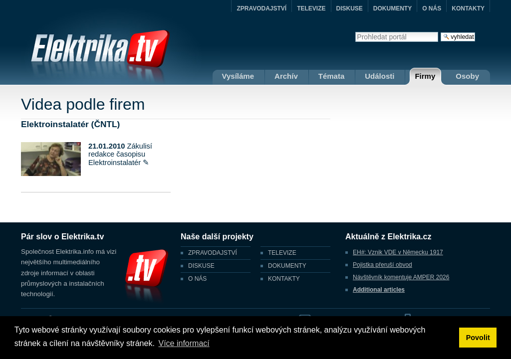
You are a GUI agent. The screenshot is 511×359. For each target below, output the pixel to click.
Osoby (467, 76)
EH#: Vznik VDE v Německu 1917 (398, 252)
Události (379, 76)
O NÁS (431, 8)
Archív (286, 76)
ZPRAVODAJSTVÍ (261, 8)
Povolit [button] (478, 338)
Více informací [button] (183, 343)
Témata (331, 76)
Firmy (425, 76)
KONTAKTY (468, 8)
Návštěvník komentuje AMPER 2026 (401, 277)
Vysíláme (238, 76)
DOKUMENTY (392, 8)
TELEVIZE (311, 8)
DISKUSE (349, 8)
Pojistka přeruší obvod (382, 264)
